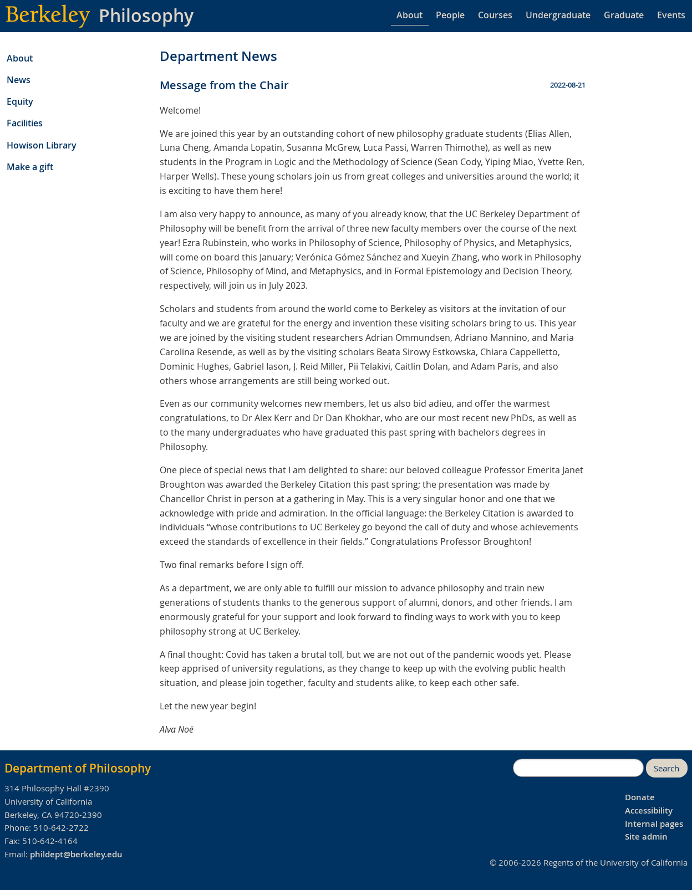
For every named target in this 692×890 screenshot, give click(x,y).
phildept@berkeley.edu (76, 854)
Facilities (25, 123)
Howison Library (42, 145)
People (450, 15)
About (409, 15)
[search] (578, 768)
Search (666, 768)
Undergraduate (558, 15)
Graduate (624, 15)
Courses (495, 15)
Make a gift (30, 167)
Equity (20, 101)
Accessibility (649, 810)
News (18, 80)
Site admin (646, 836)
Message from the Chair (224, 85)
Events (671, 15)
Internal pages (654, 824)
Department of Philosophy (77, 768)
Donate (640, 797)
